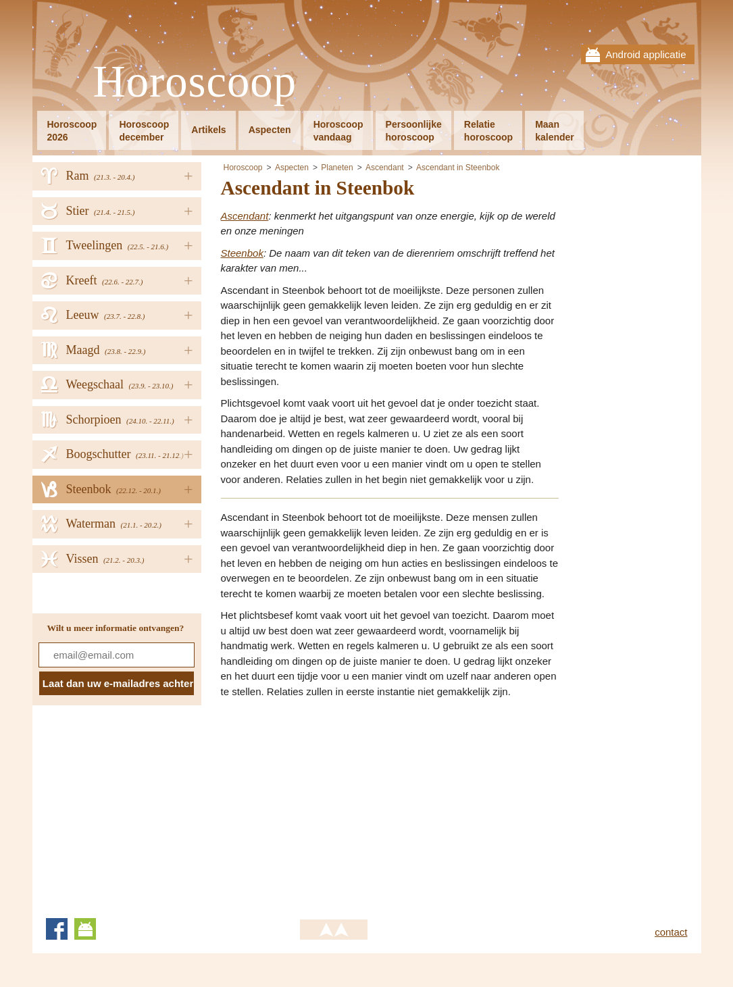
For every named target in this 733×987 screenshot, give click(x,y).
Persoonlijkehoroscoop (414, 131)
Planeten (337, 167)
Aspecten (270, 129)
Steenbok (242, 253)
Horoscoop (195, 82)
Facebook (57, 929)
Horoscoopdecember (144, 131)
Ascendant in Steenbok (457, 167)
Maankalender (554, 131)
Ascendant (384, 167)
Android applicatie (645, 54)
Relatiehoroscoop (488, 131)
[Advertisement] (334, 804)
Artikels (208, 129)
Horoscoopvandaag (338, 131)
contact (671, 932)
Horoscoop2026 (72, 131)
